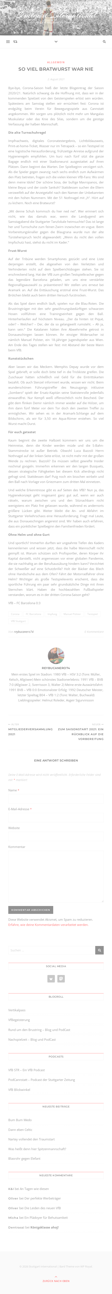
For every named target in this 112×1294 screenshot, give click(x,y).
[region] (45, 1267)
